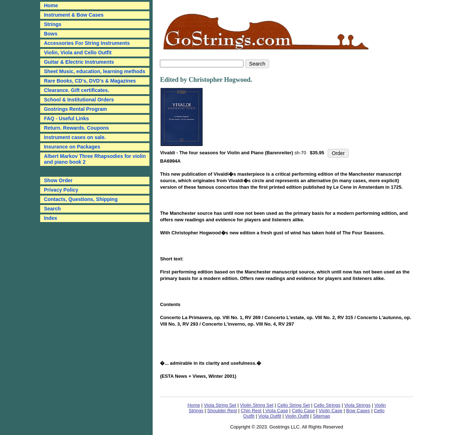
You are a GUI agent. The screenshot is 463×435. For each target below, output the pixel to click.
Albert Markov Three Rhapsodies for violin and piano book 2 (95, 159)
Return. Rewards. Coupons (76, 128)
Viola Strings (357, 405)
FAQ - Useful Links (66, 118)
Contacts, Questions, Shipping (81, 199)
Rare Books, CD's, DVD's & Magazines (90, 81)
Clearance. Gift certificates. (76, 90)
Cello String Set (293, 405)
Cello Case (303, 410)
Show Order (58, 180)
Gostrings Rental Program (75, 109)
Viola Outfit (269, 416)
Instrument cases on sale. (75, 137)
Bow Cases (358, 410)
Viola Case (276, 410)
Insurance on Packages (72, 147)
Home (193, 405)
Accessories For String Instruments (86, 43)
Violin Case (331, 410)
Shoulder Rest (222, 410)
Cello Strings (327, 405)
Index (50, 218)
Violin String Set (256, 405)
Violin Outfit (297, 416)
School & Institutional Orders (79, 100)
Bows (50, 34)
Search (52, 209)
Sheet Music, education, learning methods (94, 71)
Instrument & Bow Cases (73, 15)
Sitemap (321, 416)
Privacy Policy (61, 190)
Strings (52, 24)
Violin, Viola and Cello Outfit (77, 52)
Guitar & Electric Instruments (79, 62)
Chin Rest (251, 410)
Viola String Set (220, 405)
